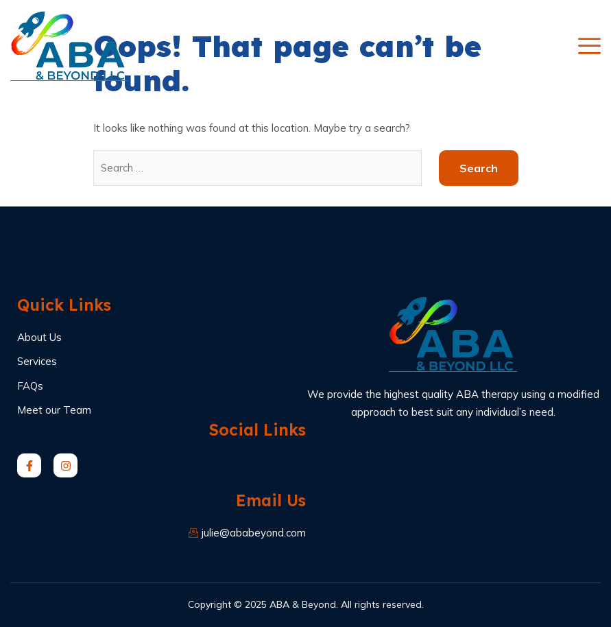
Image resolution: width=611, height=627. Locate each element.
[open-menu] (589, 45)
